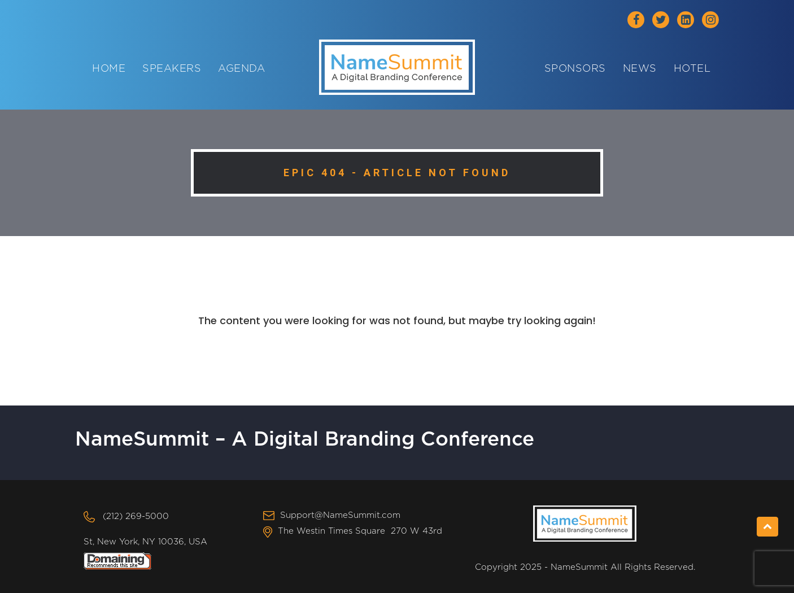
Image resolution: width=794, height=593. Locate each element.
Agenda (241, 69)
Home (108, 69)
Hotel (692, 69)
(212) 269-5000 (136, 516)
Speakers (171, 69)
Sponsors (575, 69)
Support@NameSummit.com (340, 515)
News (640, 69)
